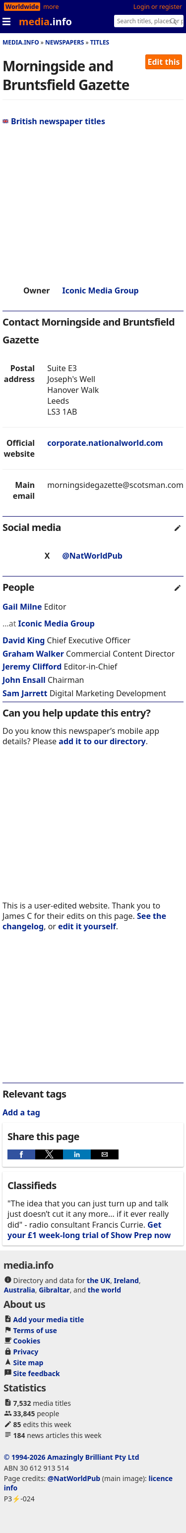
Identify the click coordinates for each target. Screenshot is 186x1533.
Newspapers (64, 42)
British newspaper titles (53, 121)
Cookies (27, 1340)
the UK (98, 1280)
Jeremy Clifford (32, 666)
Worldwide (22, 6)
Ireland (126, 1280)
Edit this (164, 61)
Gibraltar (54, 1289)
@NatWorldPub (92, 555)
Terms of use (35, 1330)
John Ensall (24, 679)
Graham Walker (33, 653)
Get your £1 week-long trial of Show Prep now (89, 1230)
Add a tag (21, 1112)
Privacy (26, 1351)
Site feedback (36, 1373)
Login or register (157, 6)
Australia (19, 1289)
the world (104, 1289)
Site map (28, 1362)
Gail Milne (22, 606)
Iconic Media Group (100, 290)
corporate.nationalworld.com (105, 442)
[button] (21, 1154)
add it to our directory (102, 741)
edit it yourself (87, 926)
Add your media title (48, 1319)
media (45, 21)
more (51, 6)
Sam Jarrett (24, 693)
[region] (93, 206)
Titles (100, 42)
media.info (20, 42)
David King (23, 640)
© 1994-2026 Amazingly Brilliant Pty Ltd (71, 1457)
